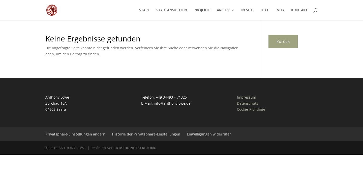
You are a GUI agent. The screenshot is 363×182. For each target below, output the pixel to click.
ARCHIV (223, 10)
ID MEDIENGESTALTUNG (135, 147)
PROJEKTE (202, 10)
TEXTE (265, 10)
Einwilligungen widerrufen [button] (209, 134)
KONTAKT (299, 10)
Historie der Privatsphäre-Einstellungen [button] (146, 134)
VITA (281, 10)
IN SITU (247, 10)
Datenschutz (247, 103)
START (144, 10)
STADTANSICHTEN (171, 10)
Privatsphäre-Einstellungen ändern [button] (75, 134)
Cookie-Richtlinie (251, 109)
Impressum (246, 97)
